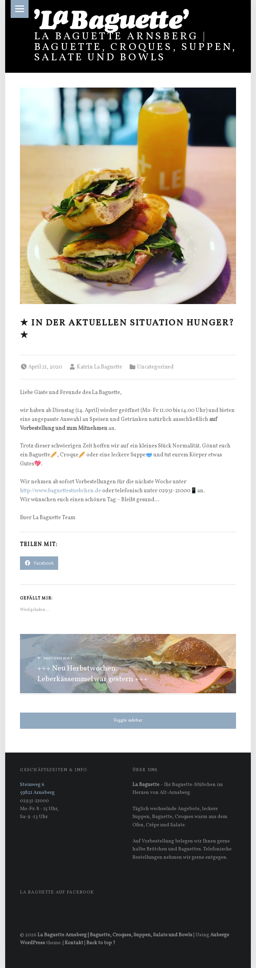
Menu (20, 9)
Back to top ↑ (100, 942)
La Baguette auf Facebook (57, 892)
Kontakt (74, 942)
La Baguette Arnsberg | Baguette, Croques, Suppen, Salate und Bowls (135, 47)
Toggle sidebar (128, 720)
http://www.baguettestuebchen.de (60, 491)
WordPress (32, 942)
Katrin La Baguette (99, 367)
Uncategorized (155, 367)
